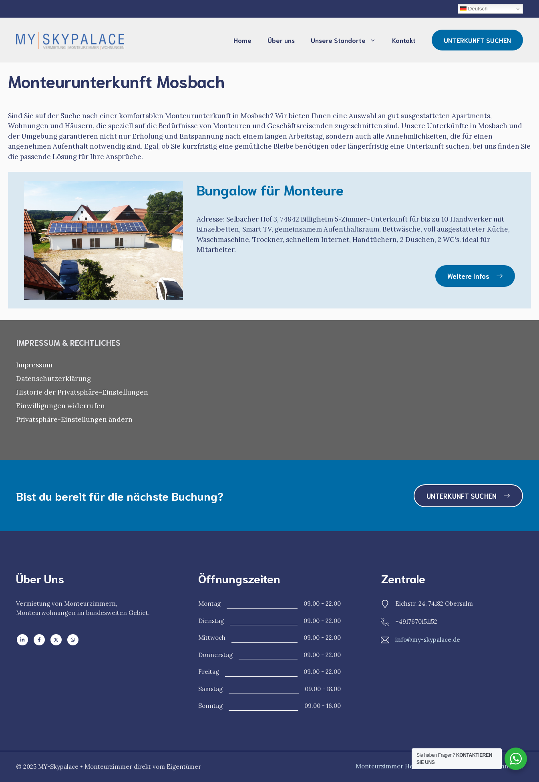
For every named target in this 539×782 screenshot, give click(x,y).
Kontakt (404, 40)
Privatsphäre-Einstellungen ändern (74, 419)
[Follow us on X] (56, 639)
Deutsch (474, 9)
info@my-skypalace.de (427, 639)
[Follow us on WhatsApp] (72, 639)
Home (242, 40)
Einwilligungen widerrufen (60, 405)
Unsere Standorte (347, 40)
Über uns (281, 40)
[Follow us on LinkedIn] (22, 639)
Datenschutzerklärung (53, 378)
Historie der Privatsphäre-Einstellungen (82, 392)
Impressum (34, 365)
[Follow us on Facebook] (39, 639)
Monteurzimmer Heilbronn (395, 766)
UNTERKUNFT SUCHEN (477, 40)
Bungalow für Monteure (270, 189)
